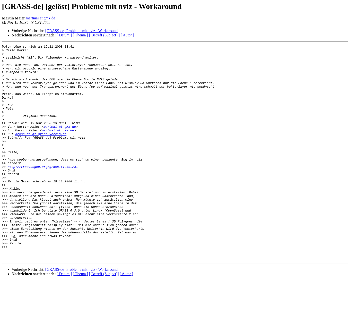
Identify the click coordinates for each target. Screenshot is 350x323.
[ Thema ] (80, 35)
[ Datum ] (64, 35)
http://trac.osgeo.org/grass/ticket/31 (43, 191)
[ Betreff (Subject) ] (104, 35)
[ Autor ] (127, 35)
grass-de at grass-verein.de (41, 152)
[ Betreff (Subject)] (104, 317)
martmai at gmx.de (40, 18)
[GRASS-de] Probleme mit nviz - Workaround (81, 31)
